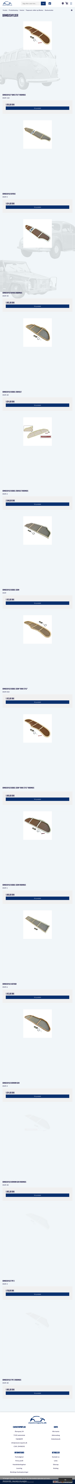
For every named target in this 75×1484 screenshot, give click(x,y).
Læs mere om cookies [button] (19, 1481)
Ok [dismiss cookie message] (65, 1480)
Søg (43, 3)
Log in (63, 3)
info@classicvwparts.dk (19, 1443)
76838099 (19, 1439)
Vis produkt (37, 108)
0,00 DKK (66, 3)
